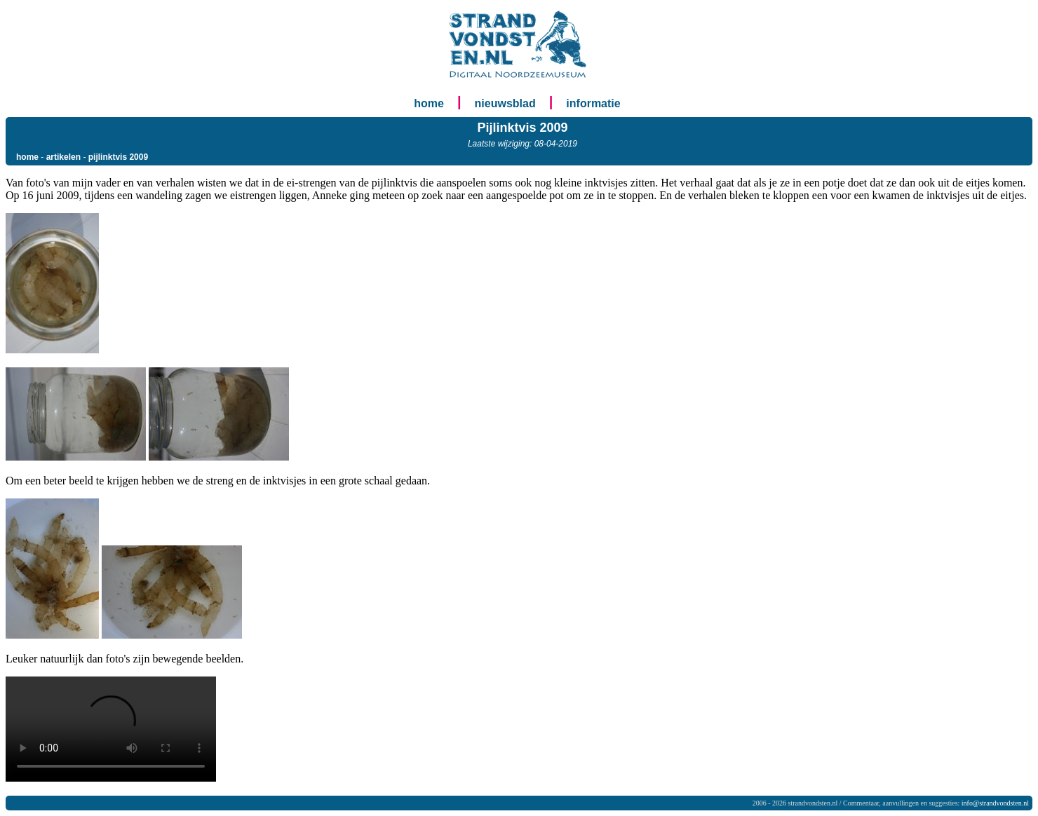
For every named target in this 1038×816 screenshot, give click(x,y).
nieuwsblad (505, 103)
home (429, 103)
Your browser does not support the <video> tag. (111, 729)
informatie (593, 103)
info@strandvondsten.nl (995, 803)
